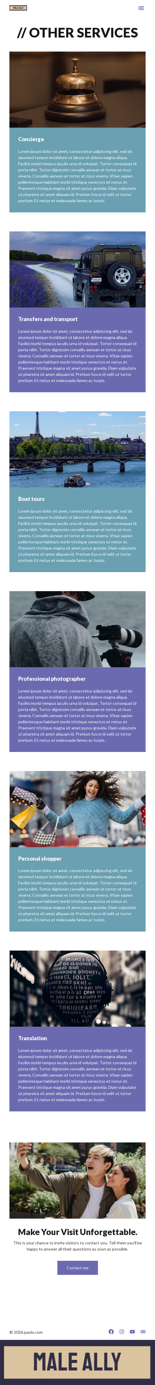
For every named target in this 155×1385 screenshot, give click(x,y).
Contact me (78, 1267)
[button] (141, 8)
